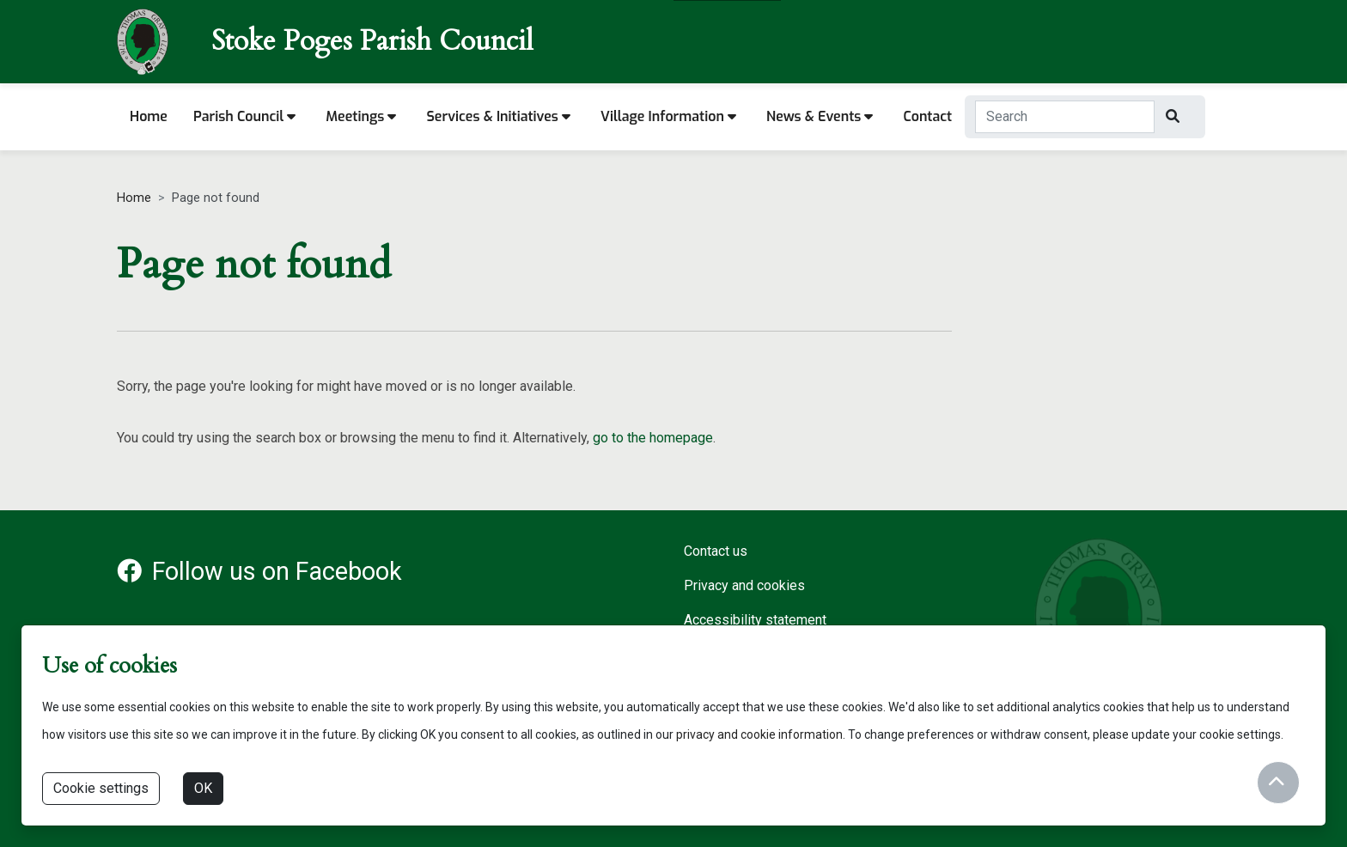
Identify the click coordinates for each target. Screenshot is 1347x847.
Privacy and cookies (744, 585)
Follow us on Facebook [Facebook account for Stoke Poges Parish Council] (259, 571)
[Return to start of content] (1278, 782)
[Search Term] (1065, 117)
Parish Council (244, 116)
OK (203, 788)
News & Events (819, 116)
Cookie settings (101, 788)
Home (149, 116)
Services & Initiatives (498, 116)
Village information (668, 116)
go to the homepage (653, 438)
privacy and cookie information (759, 734)
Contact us (715, 551)
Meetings (361, 116)
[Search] (1175, 117)
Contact (927, 116)
